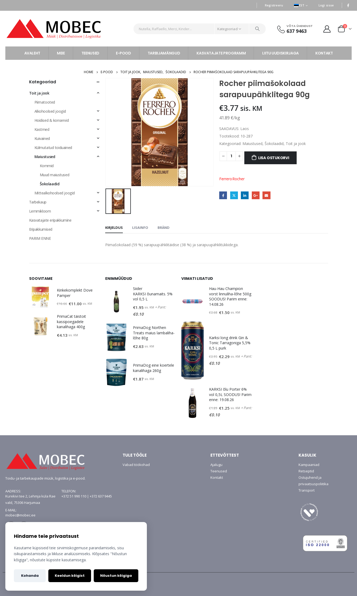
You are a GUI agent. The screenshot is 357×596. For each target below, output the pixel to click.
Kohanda (30, 575)
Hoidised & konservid (51, 120)
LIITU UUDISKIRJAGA (280, 53)
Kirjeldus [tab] (114, 227)
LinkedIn (245, 195)
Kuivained (42, 138)
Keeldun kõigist (70, 575)
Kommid (47, 165)
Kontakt (216, 477)
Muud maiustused (54, 174)
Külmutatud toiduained (53, 147)
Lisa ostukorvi (273, 157)
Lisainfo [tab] (140, 227)
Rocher (238, 178)
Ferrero (225, 178)
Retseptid (306, 471)
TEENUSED (90, 53)
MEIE (61, 53)
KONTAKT (324, 53)
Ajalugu (216, 464)
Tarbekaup (37, 202)
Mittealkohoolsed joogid (54, 192)
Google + (256, 195)
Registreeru (274, 5)
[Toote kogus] (231, 156)
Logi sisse (326, 5)
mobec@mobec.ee (20, 515)
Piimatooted (44, 102)
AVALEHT (32, 53)
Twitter (234, 195)
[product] (40, 297)
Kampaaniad (309, 464)
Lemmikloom (40, 211)
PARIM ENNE (40, 238)
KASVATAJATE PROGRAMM (221, 53)
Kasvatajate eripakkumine (50, 220)
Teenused (218, 471)
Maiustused (252, 143)
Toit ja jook (296, 143)
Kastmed (41, 129)
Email (266, 195)
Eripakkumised (41, 229)
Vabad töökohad (136, 464)
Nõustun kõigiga (116, 575)
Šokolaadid (274, 143)
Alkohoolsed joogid (50, 111)
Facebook (223, 195)
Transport (307, 490)
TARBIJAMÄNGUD (164, 53)
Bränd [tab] (164, 227)
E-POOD (123, 53)
